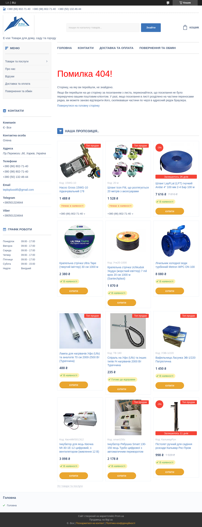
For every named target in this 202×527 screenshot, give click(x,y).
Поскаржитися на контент (90, 523)
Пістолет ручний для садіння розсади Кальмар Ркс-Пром (173, 446)
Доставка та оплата (17, 83)
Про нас (10, 68)
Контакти (86, 47)
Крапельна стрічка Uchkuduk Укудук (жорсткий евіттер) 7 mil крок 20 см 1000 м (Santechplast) (127, 273)
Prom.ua (119, 516)
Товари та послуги (16, 61)
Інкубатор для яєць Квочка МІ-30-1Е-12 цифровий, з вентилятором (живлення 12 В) (79, 448)
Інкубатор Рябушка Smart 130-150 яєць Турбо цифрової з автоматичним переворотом (127, 448)
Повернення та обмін (18, 91)
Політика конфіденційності (120, 523)
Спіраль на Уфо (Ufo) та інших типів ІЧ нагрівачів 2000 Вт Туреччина (127, 361)
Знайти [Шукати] (151, 27)
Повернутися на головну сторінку (78, 105)
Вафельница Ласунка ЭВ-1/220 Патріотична (175, 359)
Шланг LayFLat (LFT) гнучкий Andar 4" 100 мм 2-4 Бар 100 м (175, 185)
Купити (170, 211)
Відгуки (9, 76)
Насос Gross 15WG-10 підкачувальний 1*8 (73, 189)
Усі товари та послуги (70, 486)
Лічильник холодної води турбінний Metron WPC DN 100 (175, 265)
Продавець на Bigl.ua (101, 519)
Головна (64, 47)
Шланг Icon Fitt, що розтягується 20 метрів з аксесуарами (128, 189)
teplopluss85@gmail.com (18, 189)
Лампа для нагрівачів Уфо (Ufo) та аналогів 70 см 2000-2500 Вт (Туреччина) (79, 357)
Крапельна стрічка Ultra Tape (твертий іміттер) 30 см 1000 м (78, 265)
